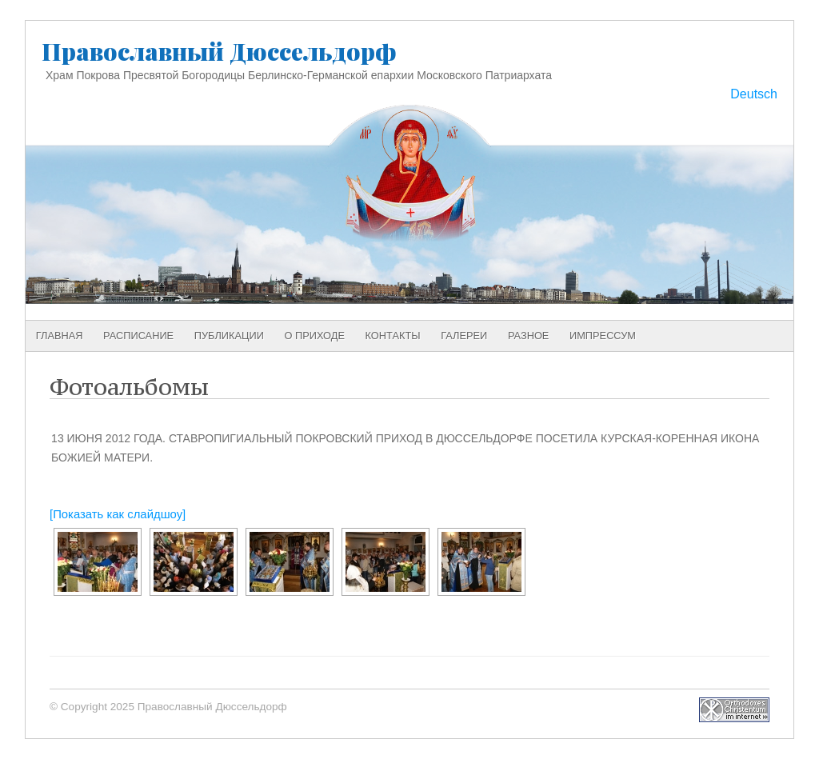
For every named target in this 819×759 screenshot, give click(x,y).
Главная (59, 336)
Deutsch (753, 94)
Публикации (229, 336)
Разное (528, 336)
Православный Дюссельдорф (219, 51)
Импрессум (602, 336)
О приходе (315, 336)
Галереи (464, 336)
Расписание (138, 336)
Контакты (393, 336)
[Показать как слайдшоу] (118, 514)
